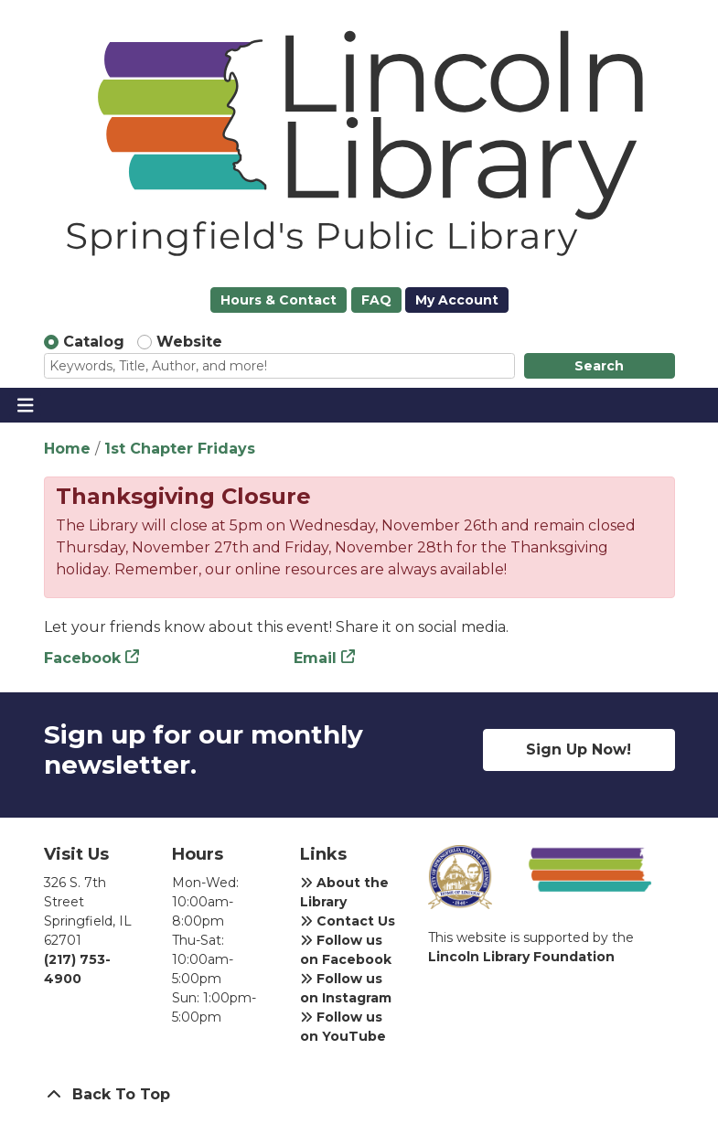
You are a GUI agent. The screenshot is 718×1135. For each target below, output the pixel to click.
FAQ (376, 300)
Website (189, 341)
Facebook (82, 658)
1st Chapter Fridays (179, 448)
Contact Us (347, 921)
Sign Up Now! (578, 749)
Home (67, 448)
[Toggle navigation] (25, 405)
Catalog (93, 341)
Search (599, 366)
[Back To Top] (359, 1095)
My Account (456, 300)
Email (315, 658)
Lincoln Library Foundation (521, 956)
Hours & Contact (278, 300)
